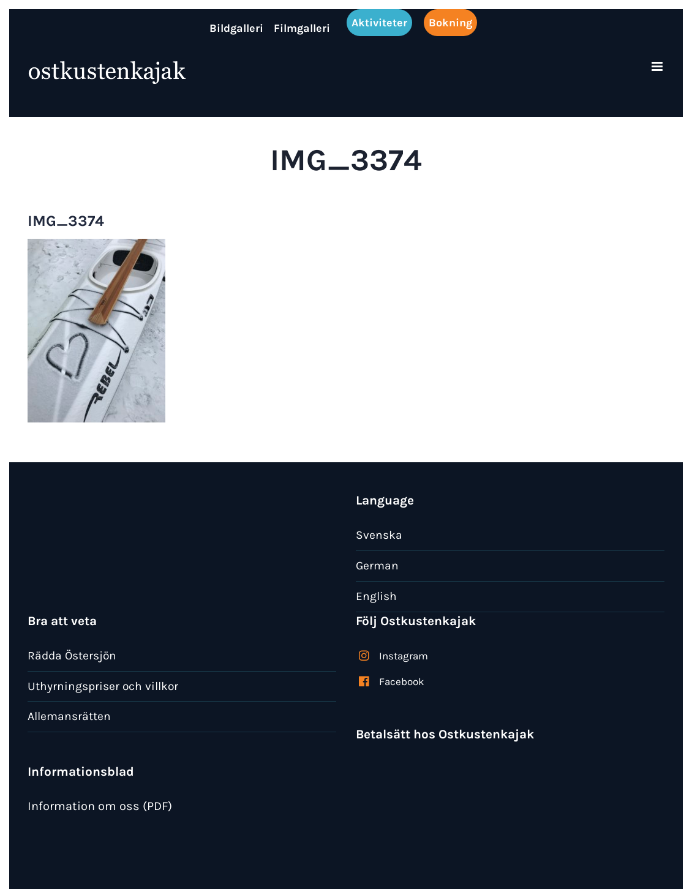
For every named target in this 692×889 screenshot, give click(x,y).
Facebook (401, 681)
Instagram (403, 656)
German (377, 565)
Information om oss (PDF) (100, 806)
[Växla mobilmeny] (658, 66)
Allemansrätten (69, 716)
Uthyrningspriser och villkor (103, 686)
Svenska (379, 535)
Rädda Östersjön (72, 655)
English (376, 596)
